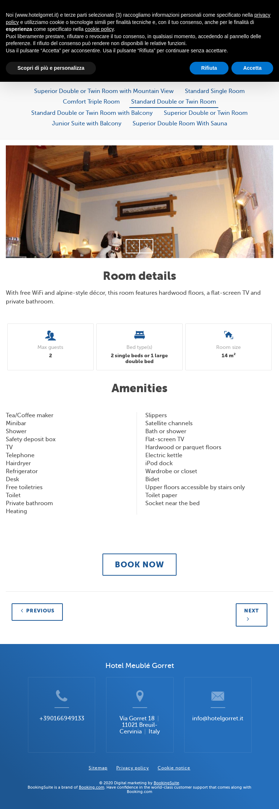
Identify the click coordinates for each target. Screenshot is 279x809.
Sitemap (98, 767)
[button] (133, 246)
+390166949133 (61, 718)
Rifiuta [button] (209, 68)
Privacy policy (132, 767)
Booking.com (91, 787)
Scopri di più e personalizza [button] (50, 68)
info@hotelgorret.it (217, 718)
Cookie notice (174, 767)
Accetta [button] (252, 68)
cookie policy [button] (99, 29)
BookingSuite (166, 783)
